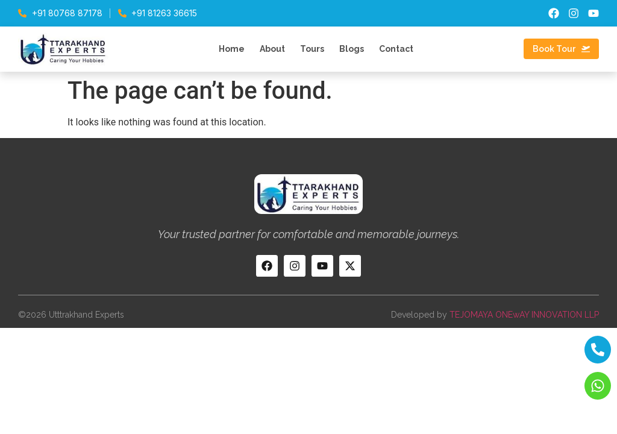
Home (232, 49)
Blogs (351, 49)
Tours (312, 49)
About (272, 49)
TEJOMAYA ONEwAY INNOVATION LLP (524, 314)
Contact (396, 49)
